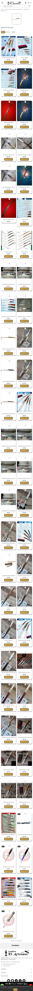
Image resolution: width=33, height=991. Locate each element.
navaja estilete (24, 219)
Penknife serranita (24, 90)
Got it (15, 989)
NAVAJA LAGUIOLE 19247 (8, 219)
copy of (8, 607)
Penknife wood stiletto (8, 122)
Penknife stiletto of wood (24, 187)
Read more (10, 987)
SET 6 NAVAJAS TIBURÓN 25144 (24, 834)
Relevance (8, 32)
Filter (3, 32)
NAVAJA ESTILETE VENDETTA (8, 834)
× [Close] (31, 988)
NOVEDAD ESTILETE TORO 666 (8, 446)
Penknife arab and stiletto (8, 90)
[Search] (15, 6)
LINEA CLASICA (8, 252)
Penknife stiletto (24, 57)
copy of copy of (8, 640)
